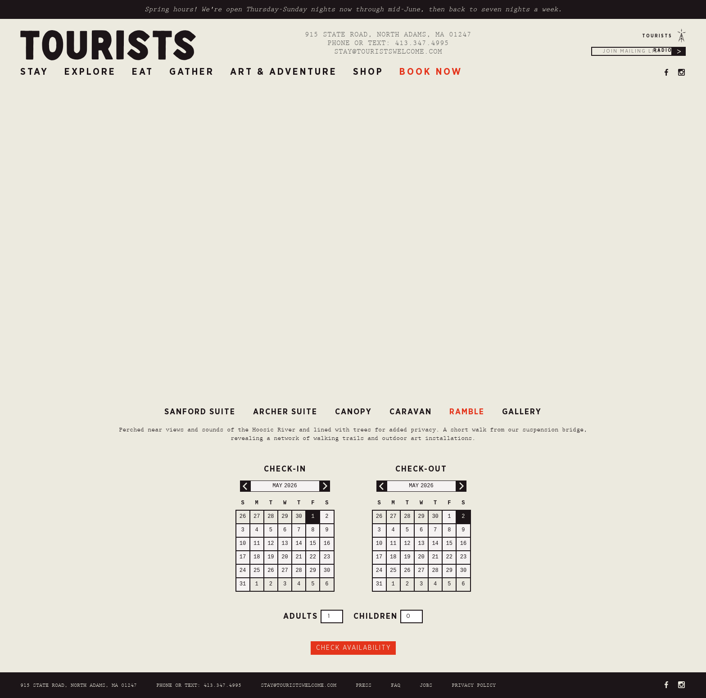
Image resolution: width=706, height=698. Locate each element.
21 (298, 557)
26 (243, 517)
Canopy (353, 412)
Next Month (324, 486)
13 (284, 544)
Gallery (522, 412)
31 (243, 584)
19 (270, 557)
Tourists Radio (657, 38)
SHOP (368, 72)
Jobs (426, 685)
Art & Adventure (283, 72)
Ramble (466, 412)
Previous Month (245, 486)
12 (270, 544)
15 (313, 544)
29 (284, 517)
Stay (34, 72)
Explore (90, 72)
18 (256, 557)
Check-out (410, 467)
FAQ (395, 685)
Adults (313, 616)
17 (243, 557)
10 (243, 544)
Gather (191, 72)
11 (256, 544)
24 (243, 571)
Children (388, 616)
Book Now (430, 72)
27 (256, 517)
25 (256, 571)
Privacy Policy (474, 685)
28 (270, 517)
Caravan (410, 412)
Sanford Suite (199, 412)
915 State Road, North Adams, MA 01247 (388, 35)
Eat (143, 72)
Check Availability (353, 648)
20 (284, 557)
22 (313, 557)
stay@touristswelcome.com (388, 52)
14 (298, 544)
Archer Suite (285, 412)
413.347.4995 (422, 43)
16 (327, 544)
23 (327, 557)
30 (298, 517)
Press (363, 685)
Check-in (270, 467)
